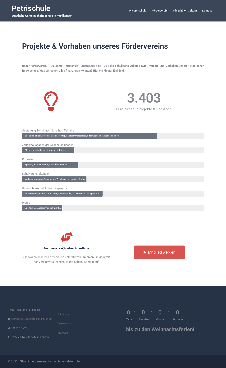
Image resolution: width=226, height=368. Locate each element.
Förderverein (160, 10)
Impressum (63, 332)
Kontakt (207, 10)
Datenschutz (64, 323)
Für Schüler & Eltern (185, 10)
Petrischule (31, 8)
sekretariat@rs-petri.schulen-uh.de (31, 318)
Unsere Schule (137, 10)
